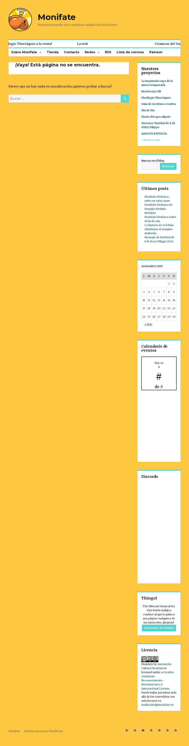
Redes (90, 52)
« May (148, 324)
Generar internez (159, 627)
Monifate (57, 17)
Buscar (168, 166)
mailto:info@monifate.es (157, 705)
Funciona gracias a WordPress (43, 731)
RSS (108, 52)
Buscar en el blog (152, 160)
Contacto (71, 52)
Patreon (155, 52)
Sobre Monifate (24, 52)
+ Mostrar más (150, 140)
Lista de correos (130, 52)
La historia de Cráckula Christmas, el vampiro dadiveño (159, 229)
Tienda (53, 52)
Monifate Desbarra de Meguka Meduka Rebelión (158, 209)
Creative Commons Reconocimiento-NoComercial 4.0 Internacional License (157, 680)
